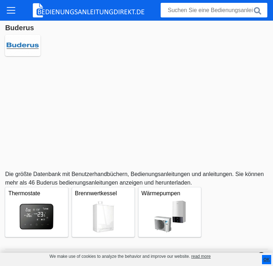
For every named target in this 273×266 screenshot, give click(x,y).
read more (201, 256)
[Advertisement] (136, 113)
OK (266, 259)
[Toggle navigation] (11, 10)
